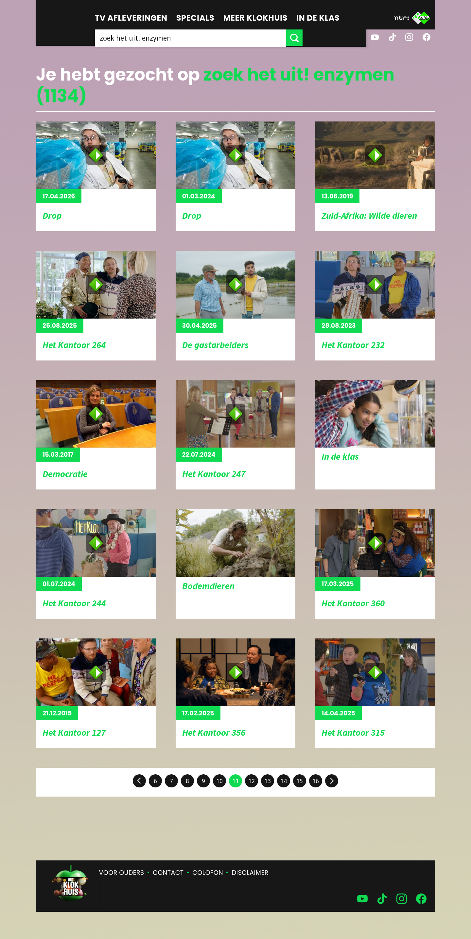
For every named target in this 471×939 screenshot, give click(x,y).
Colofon (207, 872)
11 (235, 781)
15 (299, 781)
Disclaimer (250, 872)
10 (219, 781)
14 (283, 781)
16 (315, 781)
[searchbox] (222, 37)
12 (251, 781)
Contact (168, 872)
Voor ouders (121, 872)
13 (267, 781)
